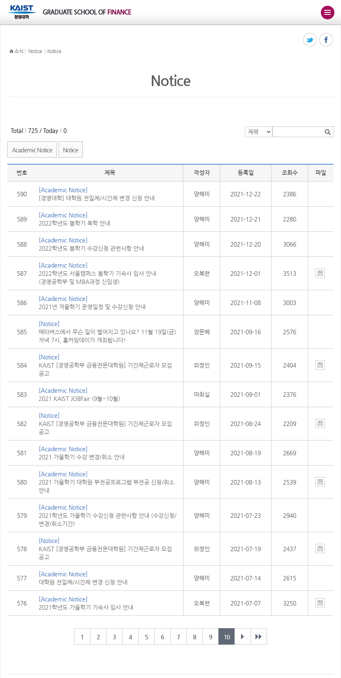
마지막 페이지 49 (259, 636)
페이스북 (326, 40)
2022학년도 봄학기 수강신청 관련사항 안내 (91, 248)
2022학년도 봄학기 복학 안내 (74, 223)
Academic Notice (32, 150)
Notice (35, 51)
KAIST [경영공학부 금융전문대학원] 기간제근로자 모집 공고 (105, 369)
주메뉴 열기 (327, 12)
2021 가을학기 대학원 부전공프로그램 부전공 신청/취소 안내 (106, 486)
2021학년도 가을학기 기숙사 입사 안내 (86, 607)
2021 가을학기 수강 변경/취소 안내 (82, 457)
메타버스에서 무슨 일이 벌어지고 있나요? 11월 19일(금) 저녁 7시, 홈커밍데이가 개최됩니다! (107, 336)
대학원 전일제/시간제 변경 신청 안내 (83, 582)
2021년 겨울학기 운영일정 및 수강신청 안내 (92, 306)
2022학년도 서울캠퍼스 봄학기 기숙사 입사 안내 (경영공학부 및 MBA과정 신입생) (97, 277)
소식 (18, 51)
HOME (11, 51)
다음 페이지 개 (242, 636)
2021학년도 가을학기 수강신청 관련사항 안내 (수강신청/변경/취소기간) (107, 519)
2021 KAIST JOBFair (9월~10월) (79, 398)
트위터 (310, 40)
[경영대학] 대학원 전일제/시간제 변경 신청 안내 (97, 198)
